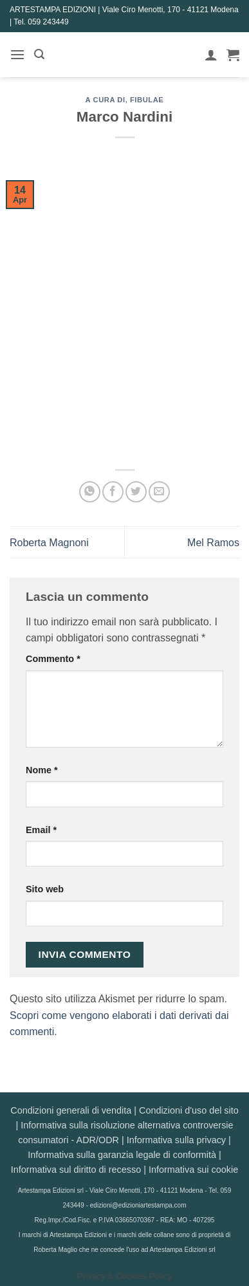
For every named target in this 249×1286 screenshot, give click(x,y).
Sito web (45, 889)
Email (41, 830)
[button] (17, 54)
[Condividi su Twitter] (136, 491)
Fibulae (146, 100)
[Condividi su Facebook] (113, 491)
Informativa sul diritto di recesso (76, 1169)
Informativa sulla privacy (176, 1140)
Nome (42, 770)
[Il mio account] (211, 55)
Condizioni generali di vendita (70, 1110)
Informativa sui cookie (193, 1169)
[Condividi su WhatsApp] (89, 491)
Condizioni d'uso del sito (189, 1110)
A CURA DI (105, 100)
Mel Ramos (213, 542)
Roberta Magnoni (49, 542)
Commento (53, 659)
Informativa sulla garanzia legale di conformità (122, 1155)
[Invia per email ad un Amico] (159, 491)
